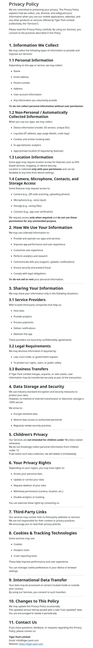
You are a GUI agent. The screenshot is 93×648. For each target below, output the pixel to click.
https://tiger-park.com (31, 644)
